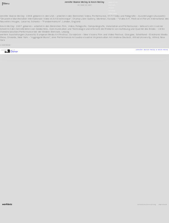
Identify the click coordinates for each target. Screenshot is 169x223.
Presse (111, 8)
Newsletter (113, 2)
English (112, 16)
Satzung (112, 10)
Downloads (113, 13)
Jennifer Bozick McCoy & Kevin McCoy (152, 49)
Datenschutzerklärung (146, 204)
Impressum (162, 204)
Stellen (112, 5)
